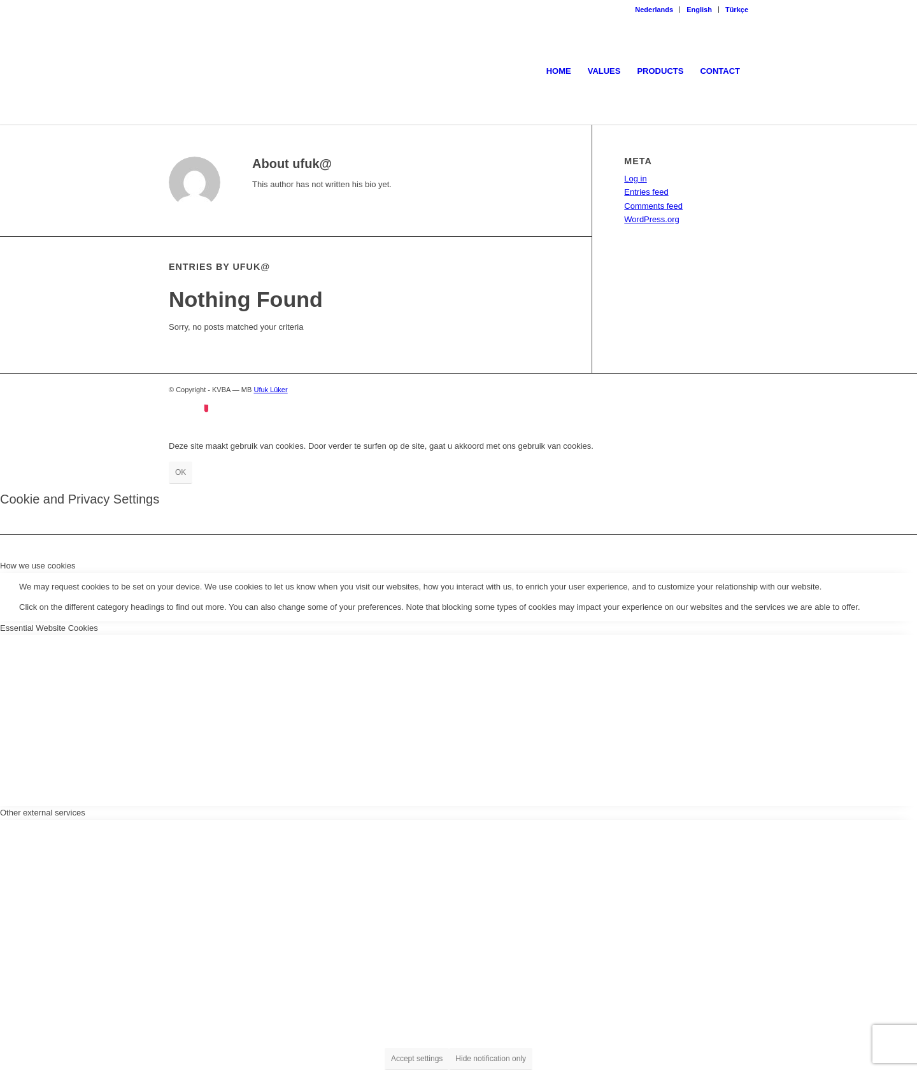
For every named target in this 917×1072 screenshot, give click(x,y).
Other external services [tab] (42, 812)
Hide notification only (490, 1058)
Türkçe (736, 9)
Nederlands (654, 9)
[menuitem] (654, 9)
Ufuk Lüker (270, 389)
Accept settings (417, 1058)
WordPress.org (651, 219)
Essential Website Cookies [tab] (49, 628)
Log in (635, 178)
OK (180, 472)
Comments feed (653, 206)
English (699, 9)
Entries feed (646, 192)
